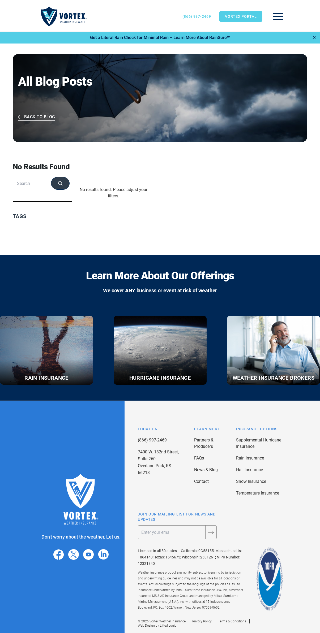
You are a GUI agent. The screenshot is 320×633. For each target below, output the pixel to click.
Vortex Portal (241, 16)
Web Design (146, 625)
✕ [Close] (314, 37)
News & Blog (206, 469)
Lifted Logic (168, 625)
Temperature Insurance (257, 493)
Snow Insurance (251, 481)
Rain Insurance (250, 458)
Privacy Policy (202, 621)
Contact (201, 481)
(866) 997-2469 (196, 16)
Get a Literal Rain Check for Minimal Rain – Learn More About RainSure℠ (160, 37)
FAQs (199, 458)
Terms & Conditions (232, 621)
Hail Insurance (249, 469)
